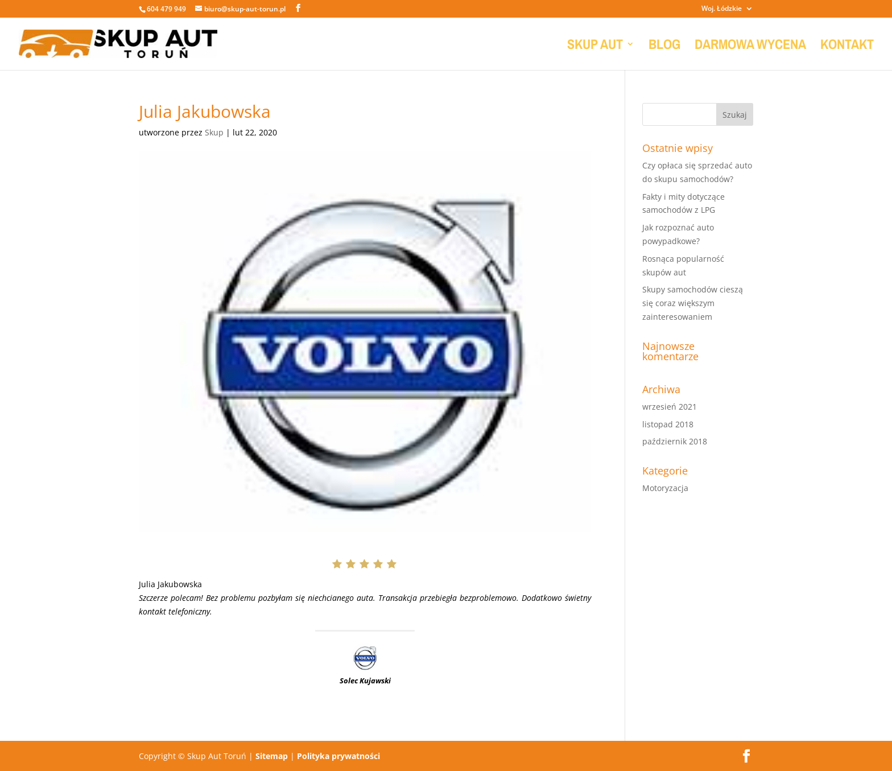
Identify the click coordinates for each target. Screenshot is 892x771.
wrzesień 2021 (669, 406)
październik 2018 (674, 441)
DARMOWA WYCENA (750, 46)
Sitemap (271, 756)
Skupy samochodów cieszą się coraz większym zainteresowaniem (692, 303)
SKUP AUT (595, 46)
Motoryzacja (665, 488)
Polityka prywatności (338, 756)
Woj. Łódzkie (721, 9)
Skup (214, 132)
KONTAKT (847, 46)
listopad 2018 (667, 424)
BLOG (664, 46)
